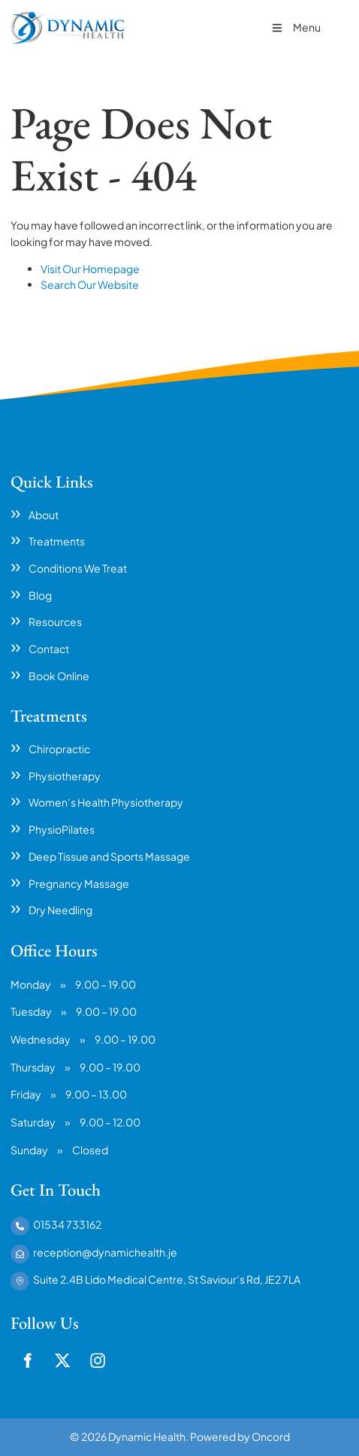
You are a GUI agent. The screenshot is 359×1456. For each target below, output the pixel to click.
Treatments (57, 541)
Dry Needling (60, 909)
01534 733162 (67, 1224)
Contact (49, 648)
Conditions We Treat (78, 568)
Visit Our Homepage (90, 268)
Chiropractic (59, 748)
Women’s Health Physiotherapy (106, 802)
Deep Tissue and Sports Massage (109, 856)
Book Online (59, 675)
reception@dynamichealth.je (105, 1252)
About (44, 514)
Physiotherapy (65, 776)
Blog (40, 595)
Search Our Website (90, 284)
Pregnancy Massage (79, 883)
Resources (55, 621)
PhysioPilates (62, 829)
